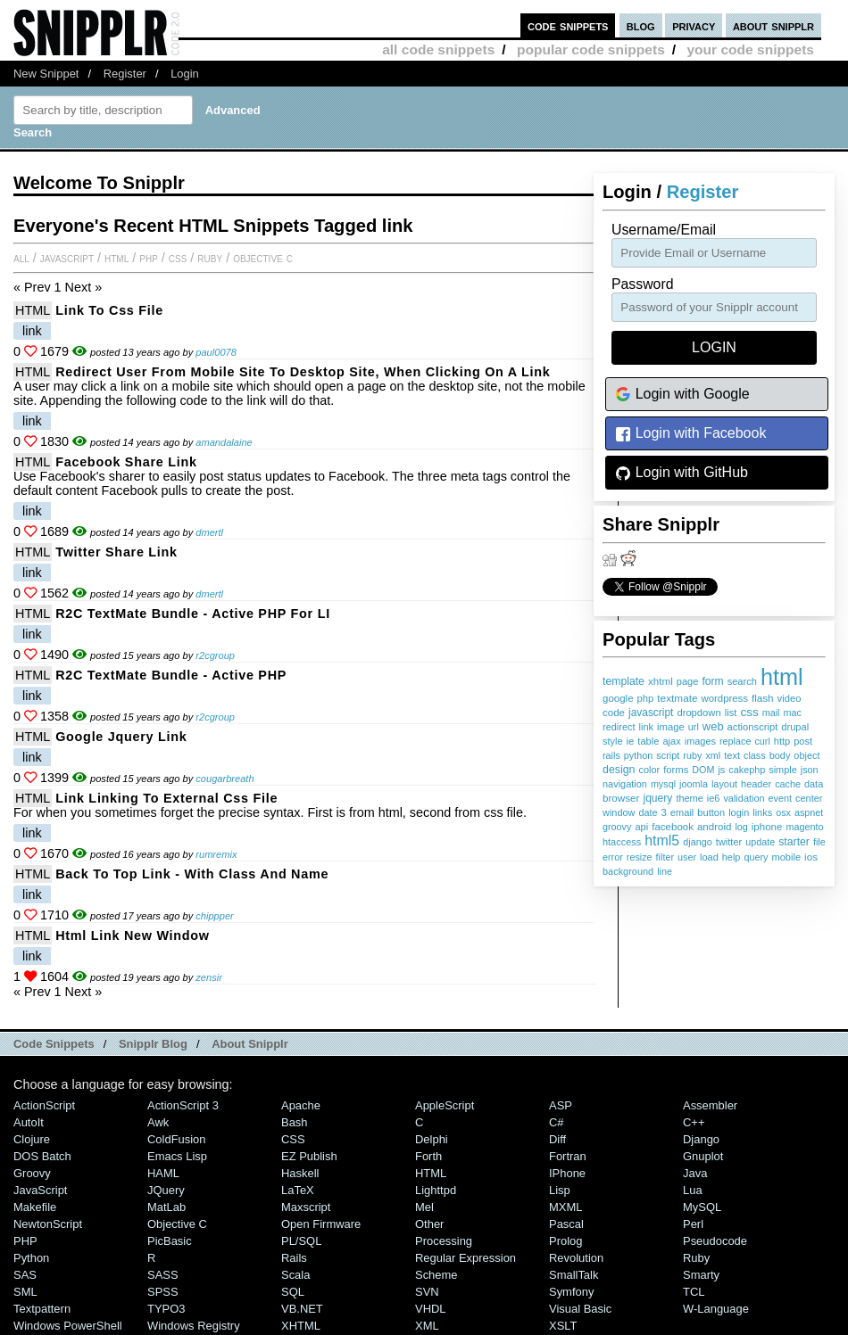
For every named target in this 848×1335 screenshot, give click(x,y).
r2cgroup (215, 655)
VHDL (430, 1308)
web (713, 726)
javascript (650, 712)
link (645, 726)
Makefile (34, 1207)
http (782, 741)
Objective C (263, 258)
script (667, 755)
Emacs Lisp (177, 1156)
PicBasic (169, 1241)
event (780, 798)
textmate (677, 698)
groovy (617, 826)
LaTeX (297, 1190)
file (819, 841)
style (613, 741)
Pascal (566, 1224)
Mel (424, 1207)
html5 (661, 840)
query (756, 857)
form (712, 681)
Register (125, 73)
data (813, 784)
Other (429, 1224)
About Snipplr (250, 1044)
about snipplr (773, 25)
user (687, 857)
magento (804, 826)
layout (724, 784)
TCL (693, 1291)
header (756, 784)
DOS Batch (42, 1156)
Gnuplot (703, 1156)
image (671, 726)
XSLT (563, 1325)
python (638, 755)
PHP (148, 258)
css (749, 712)
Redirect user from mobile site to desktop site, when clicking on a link (302, 372)
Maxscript (305, 1207)
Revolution (576, 1258)
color (649, 769)
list (731, 712)
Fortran (567, 1156)
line (664, 871)
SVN (427, 1291)
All (21, 258)
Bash (294, 1122)
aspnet (808, 812)
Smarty (701, 1274)
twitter (729, 841)
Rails (294, 1258)
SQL (292, 1291)
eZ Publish (309, 1156)
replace (735, 741)
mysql (663, 784)
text (732, 755)
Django (701, 1139)
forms (675, 769)
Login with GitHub (681, 473)
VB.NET (302, 1308)
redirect (619, 726)
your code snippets (750, 49)
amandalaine (223, 442)
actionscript (752, 726)
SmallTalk (573, 1274)
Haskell (300, 1173)
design (619, 769)
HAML (163, 1173)
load (709, 857)
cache (788, 784)
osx (783, 812)
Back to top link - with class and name (191, 874)
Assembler (710, 1105)
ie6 (713, 798)
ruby (692, 755)
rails (611, 755)
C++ (693, 1122)
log (741, 826)
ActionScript (44, 1105)
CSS (178, 258)
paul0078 (216, 352)
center (808, 798)
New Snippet (46, 73)
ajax (671, 741)
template (623, 681)
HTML (116, 258)
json (810, 769)
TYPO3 (166, 1308)
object (806, 755)
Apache (300, 1105)
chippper (214, 916)
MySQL (702, 1207)
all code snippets (438, 49)
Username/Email (663, 229)
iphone (767, 826)
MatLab (166, 1207)
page (688, 681)
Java (695, 1173)
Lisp (559, 1190)
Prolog (565, 1241)
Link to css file (109, 310)
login (738, 812)
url (693, 726)
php (645, 698)
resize (640, 857)
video (789, 698)
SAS (25, 1274)
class (755, 755)
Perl (693, 1224)
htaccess (622, 841)
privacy (693, 25)
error (613, 857)
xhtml (660, 681)
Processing (443, 1241)
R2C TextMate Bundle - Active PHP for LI (192, 613)
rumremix (216, 854)
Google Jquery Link (121, 736)
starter (794, 842)
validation (743, 798)
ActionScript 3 (183, 1105)
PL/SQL (301, 1241)
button (711, 812)
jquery (657, 798)
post (803, 741)
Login (184, 73)
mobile (786, 857)
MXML (565, 1207)
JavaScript (67, 258)
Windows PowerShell (67, 1325)
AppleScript (444, 1105)
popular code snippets (591, 49)
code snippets (568, 25)
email (682, 812)
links (762, 812)
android (714, 826)
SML (25, 1291)
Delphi (431, 1139)
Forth (428, 1156)
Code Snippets (54, 1044)
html (782, 676)
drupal (795, 726)
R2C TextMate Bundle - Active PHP (171, 675)
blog (641, 25)
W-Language (716, 1308)
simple (783, 769)
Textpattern (42, 1308)
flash (763, 698)
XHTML (300, 1325)
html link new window (132, 935)
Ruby (209, 258)
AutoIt (28, 1122)
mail (771, 712)
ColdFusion (176, 1139)
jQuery (166, 1190)
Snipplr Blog (153, 1044)
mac (792, 712)
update (760, 841)
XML (427, 1325)
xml (712, 755)
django (697, 841)
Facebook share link (125, 462)
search (742, 681)
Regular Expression (465, 1258)
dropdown (698, 712)
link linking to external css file (166, 798)
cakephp (746, 769)
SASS (163, 1274)
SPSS (163, 1291)
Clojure (31, 1139)
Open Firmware (321, 1224)
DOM (703, 769)
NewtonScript (47, 1224)
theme (689, 798)
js (721, 769)
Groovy (32, 1173)
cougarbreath (224, 778)
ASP (560, 1105)
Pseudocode (715, 1241)
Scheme (436, 1274)
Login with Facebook (690, 433)
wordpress (725, 698)
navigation (625, 784)
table (648, 741)
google (618, 698)
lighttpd (435, 1190)
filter (665, 857)
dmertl (209, 532)
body (780, 755)
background (628, 871)
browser (621, 797)
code (614, 712)
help (731, 857)
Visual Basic (580, 1308)
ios (811, 856)
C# (556, 1122)
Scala (295, 1274)
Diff (557, 1139)
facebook (673, 826)
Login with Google (682, 394)
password (642, 284)
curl (761, 741)
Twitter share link (116, 552)
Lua (693, 1190)
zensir (208, 977)
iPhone (567, 1173)
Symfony (571, 1291)
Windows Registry (193, 1325)
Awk (158, 1122)
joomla (693, 784)
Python (31, 1258)
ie (631, 741)
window (619, 812)
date (647, 812)
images (700, 741)
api (641, 826)
